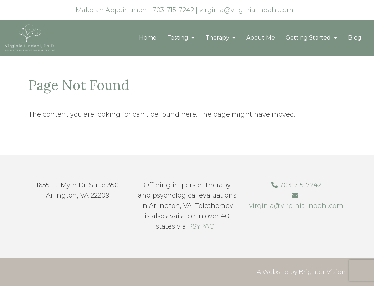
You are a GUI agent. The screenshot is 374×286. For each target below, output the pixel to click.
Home (148, 37)
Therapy (217, 37)
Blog (355, 37)
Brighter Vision (322, 271)
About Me (260, 37)
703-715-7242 (173, 10)
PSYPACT (202, 226)
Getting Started (308, 37)
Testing (177, 37)
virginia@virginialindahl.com (246, 10)
